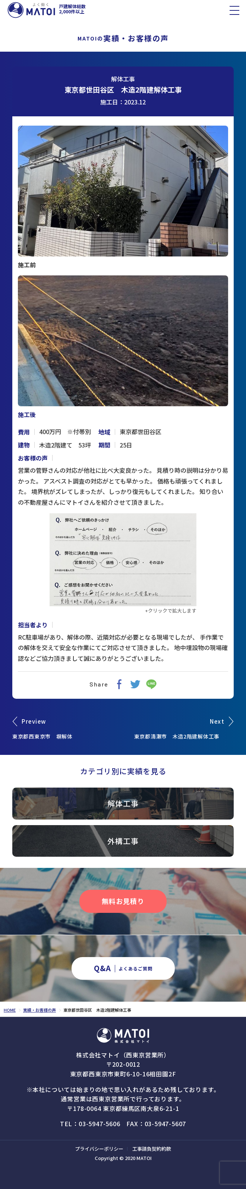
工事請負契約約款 (151, 1148)
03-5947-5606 (99, 1123)
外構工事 (123, 841)
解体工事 (123, 78)
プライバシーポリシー (99, 1148)
